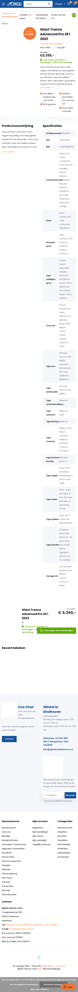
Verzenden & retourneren (14, 844)
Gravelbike (62, 840)
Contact (9, 739)
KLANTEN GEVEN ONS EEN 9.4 (58, 15)
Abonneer (70, 795)
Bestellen (6, 836)
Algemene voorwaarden (13, 848)
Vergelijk (59, 47)
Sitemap (6, 890)
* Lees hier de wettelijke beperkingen (57, 801)
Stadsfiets (62, 832)
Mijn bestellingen (40, 832)
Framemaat (7, 886)
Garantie (6, 882)
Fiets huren (7, 877)
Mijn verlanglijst (39, 840)
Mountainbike (64, 844)
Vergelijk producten (41, 844)
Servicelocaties (9, 894)
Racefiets (62, 836)
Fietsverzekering (9, 873)
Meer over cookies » (40, 989)
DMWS (45, 966)
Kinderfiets (63, 848)
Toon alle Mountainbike (51, 43)
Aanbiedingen (64, 852)
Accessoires (63, 857)
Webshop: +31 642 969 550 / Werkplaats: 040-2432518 (56, 742)
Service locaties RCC (11, 861)
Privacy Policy (8, 857)
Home (5, 23)
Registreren (37, 827)
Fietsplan (6, 865)
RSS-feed (61, 966)
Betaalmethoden (10, 840)
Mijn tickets (37, 836)
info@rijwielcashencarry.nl (58, 749)
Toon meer (46, 87)
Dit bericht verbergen (54, 984)
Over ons (6, 832)
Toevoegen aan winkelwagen (56, 630)
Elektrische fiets (65, 827)
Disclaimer (7, 852)
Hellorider (6, 869)
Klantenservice (9, 827)
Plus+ (52, 966)
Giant (48, 47)
